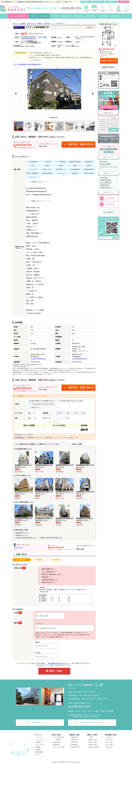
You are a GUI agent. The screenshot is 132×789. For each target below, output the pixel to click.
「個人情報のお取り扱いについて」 (59, 665)
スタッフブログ (39, 746)
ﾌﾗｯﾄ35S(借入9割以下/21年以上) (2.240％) (70, 401)
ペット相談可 (57, 741)
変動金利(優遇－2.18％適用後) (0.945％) (41, 401)
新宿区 (39, 23)
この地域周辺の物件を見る (28, 38)
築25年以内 (103, 122)
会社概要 (37, 749)
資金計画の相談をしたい (45, 580)
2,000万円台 (113, 126)
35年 (59, 413)
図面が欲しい (41, 577)
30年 (67, 413)
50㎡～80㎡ (109, 744)
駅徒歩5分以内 (57, 744)
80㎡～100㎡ (109, 746)
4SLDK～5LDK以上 (93, 749)
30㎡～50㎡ (109, 741)
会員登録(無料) (19, 437)
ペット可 (103, 118)
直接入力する (34, 407)
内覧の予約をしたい (43, 582)
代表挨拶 (37, 751)
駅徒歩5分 (114, 118)
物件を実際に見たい (43, 569)
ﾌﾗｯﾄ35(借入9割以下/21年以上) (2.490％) (41, 404)
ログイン (37, 756)
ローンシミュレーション (110, 78)
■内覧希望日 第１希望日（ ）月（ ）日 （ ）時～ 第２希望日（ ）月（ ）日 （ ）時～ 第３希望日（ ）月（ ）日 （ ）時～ (65, 600)
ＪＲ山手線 (46, 23)
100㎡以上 (109, 749)
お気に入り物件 (77, 444)
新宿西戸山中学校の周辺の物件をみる (51, 537)
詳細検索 (113, 130)
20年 (82, 413)
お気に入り (98, 2)
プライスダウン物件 (59, 749)
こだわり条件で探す (59, 739)
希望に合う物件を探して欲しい (47, 574)
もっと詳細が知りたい (44, 572)
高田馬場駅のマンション (23, 532)
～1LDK (90, 739)
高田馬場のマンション (22, 535)
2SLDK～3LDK (92, 744)
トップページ (39, 739)
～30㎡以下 (109, 739)
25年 (75, 413)
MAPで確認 (42, 37)
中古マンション (31, 23)
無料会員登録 (39, 754)
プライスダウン (113, 122)
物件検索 (86, 2)
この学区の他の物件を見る (38, 358)
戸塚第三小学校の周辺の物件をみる (26, 537)
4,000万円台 (74, 746)
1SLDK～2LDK (92, 741)
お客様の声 (38, 744)
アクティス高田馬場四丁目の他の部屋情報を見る (27, 64)
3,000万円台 (103, 130)
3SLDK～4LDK (92, 746)
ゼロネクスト (18, 547)
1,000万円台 (103, 126)
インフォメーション (41, 741)
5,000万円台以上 (75, 749)
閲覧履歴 (111, 2)
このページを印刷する (109, 75)
